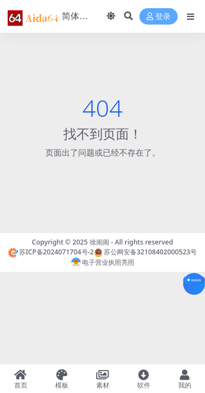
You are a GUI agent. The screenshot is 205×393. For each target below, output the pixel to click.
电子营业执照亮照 (102, 262)
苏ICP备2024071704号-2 (51, 252)
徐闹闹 (99, 242)
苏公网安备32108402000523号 (145, 252)
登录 (159, 17)
